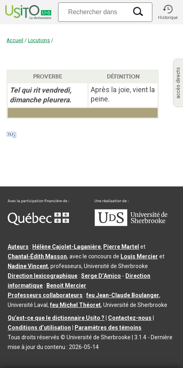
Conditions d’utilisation (39, 327)
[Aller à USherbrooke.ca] (131, 224)
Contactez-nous (130, 318)
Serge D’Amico (101, 276)
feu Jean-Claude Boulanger (122, 295)
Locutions (39, 40)
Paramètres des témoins (108, 327)
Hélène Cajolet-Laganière (66, 246)
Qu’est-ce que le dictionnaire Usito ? (56, 318)
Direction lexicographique (42, 276)
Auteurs (18, 246)
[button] (168, 12)
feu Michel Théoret (75, 305)
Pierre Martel (121, 246)
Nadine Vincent (28, 266)
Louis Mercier (139, 256)
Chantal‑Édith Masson (37, 256)
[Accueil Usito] (27, 12)
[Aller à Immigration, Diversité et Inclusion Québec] (38, 223)
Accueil (14, 40)
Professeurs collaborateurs (45, 295)
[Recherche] (92, 12)
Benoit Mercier (66, 285)
